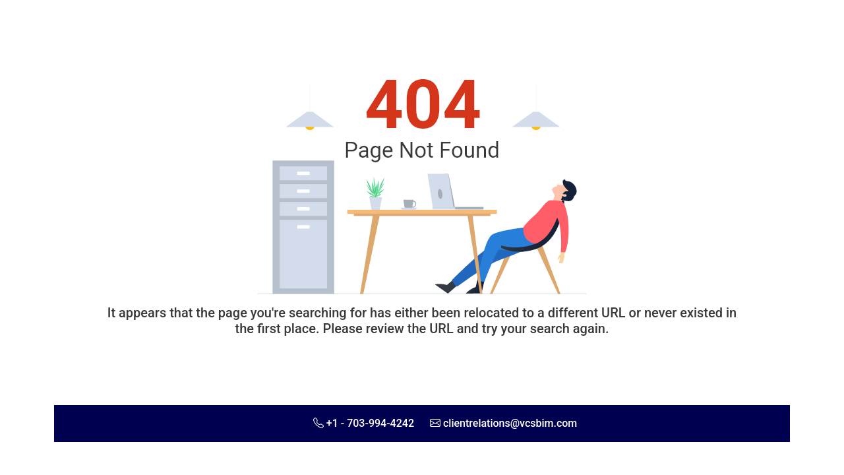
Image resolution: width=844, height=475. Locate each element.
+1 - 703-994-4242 (370, 423)
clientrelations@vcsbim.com (510, 423)
